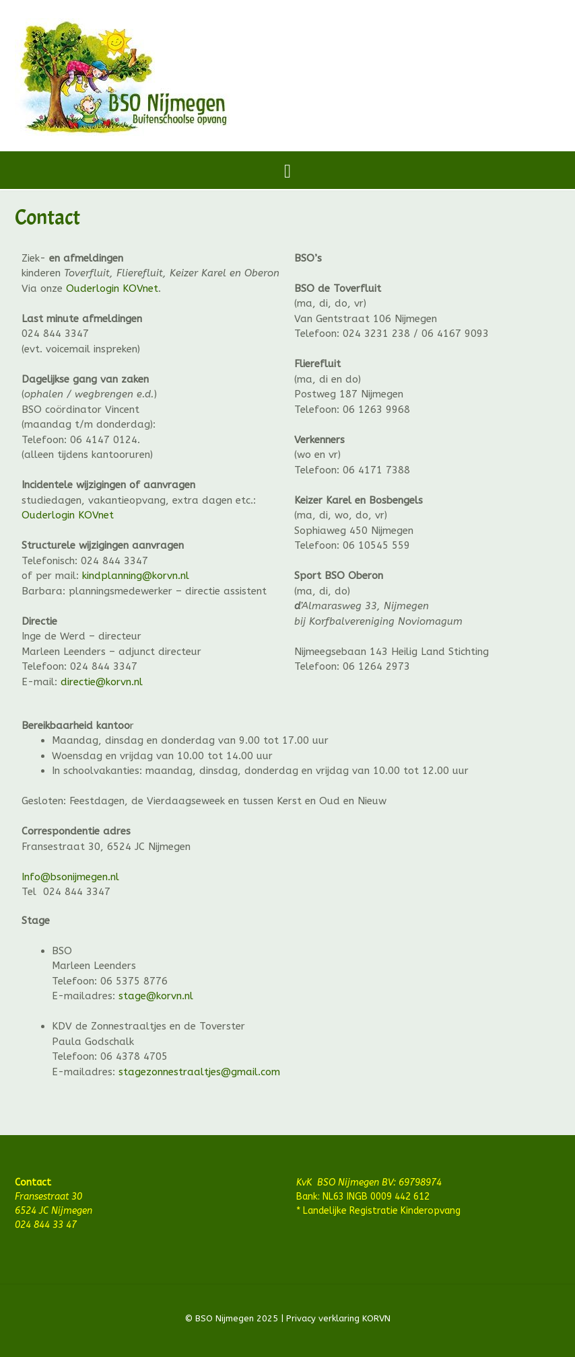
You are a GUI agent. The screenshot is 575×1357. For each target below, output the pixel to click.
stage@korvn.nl (156, 996)
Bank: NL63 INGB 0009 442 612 (363, 1196)
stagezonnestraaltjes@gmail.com (199, 1072)
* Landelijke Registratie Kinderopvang (378, 1210)
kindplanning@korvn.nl (135, 576)
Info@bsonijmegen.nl (70, 877)
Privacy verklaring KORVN (337, 1318)
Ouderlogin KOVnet (112, 288)
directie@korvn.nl (102, 682)
